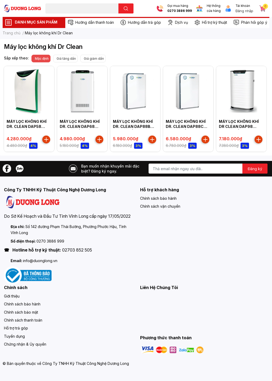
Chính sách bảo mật (21, 312)
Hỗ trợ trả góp (16, 328)
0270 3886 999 (179, 11)
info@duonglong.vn (40, 260)
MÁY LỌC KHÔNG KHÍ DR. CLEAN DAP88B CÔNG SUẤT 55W (133, 126)
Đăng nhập (244, 11)
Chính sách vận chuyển (160, 206)
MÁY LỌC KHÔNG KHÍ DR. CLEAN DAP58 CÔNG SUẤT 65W (27, 126)
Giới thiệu (12, 296)
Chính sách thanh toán (23, 320)
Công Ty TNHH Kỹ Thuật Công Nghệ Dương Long (85, 363)
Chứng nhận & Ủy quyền (25, 344)
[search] (125, 8)
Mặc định (42, 59)
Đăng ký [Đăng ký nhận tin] (255, 168)
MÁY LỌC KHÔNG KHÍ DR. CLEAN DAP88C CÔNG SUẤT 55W (186, 126)
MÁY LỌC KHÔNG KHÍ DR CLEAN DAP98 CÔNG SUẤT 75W (239, 126)
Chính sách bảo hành (158, 198)
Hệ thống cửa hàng (214, 8)
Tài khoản (243, 6)
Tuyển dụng (14, 336)
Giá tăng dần (66, 59)
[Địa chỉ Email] (208, 169)
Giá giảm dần (94, 59)
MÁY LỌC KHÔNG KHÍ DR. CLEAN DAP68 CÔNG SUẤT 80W (80, 126)
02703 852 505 (77, 250)
